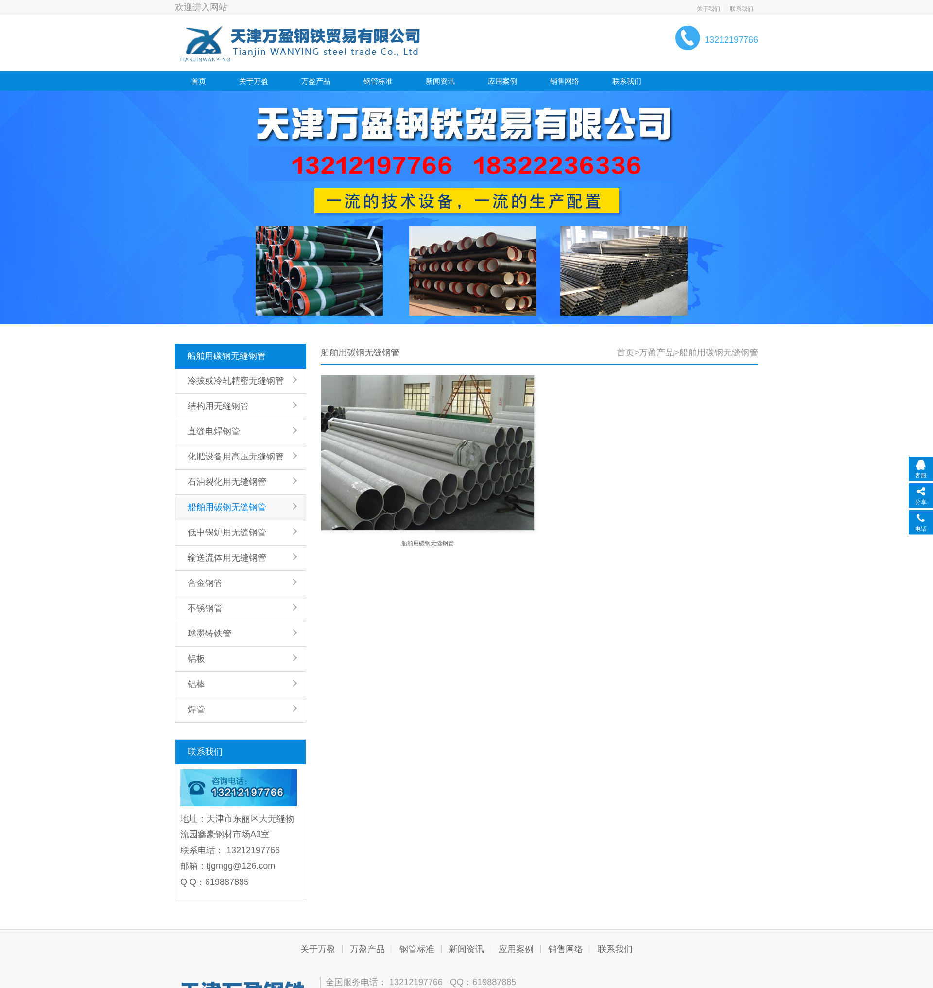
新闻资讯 (440, 81)
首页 (198, 81)
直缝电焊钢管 (214, 431)
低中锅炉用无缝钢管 (227, 532)
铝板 (196, 659)
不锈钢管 (205, 608)
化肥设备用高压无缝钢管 (236, 456)
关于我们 (708, 8)
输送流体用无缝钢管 (227, 558)
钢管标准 (378, 81)
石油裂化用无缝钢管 (227, 482)
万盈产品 (315, 81)
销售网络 (564, 81)
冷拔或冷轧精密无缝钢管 (236, 381)
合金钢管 (205, 583)
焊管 (196, 709)
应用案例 (502, 81)
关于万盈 (253, 81)
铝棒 (196, 684)
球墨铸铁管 (209, 633)
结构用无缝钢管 (218, 406)
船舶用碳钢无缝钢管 (226, 356)
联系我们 (741, 8)
